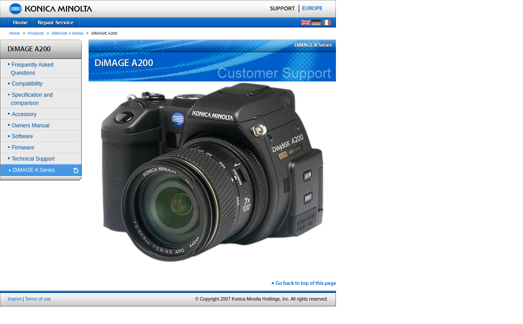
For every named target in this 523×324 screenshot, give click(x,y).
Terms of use (38, 299)
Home (14, 33)
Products (36, 33)
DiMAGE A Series (68, 33)
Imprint (15, 299)
